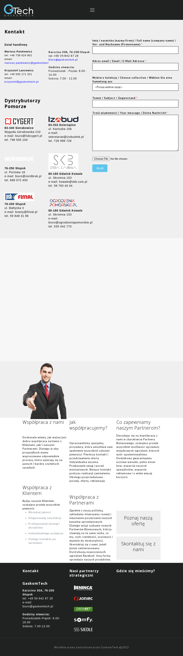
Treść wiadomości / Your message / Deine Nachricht (135, 131)
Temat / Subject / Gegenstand (135, 101)
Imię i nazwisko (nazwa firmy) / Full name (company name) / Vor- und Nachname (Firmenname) (135, 46)
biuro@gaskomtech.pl (63, 59)
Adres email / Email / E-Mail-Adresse (135, 65)
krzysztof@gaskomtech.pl (22, 81)
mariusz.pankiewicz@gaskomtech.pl (29, 62)
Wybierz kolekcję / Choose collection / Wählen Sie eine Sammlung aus (135, 83)
